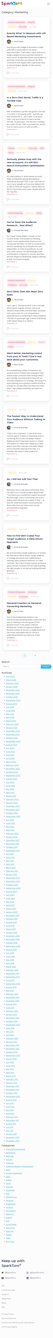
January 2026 (11, 687)
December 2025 (13, 690)
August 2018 (11, 950)
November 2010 (12, 1141)
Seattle (9, 1218)
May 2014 (10, 1032)
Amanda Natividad (21, 230)
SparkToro (10, 1228)
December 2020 (13, 878)
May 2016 (10, 991)
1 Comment (13, 396)
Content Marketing (15, 213)
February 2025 (12, 724)
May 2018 (10, 960)
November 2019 (12, 916)
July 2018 (10, 953)
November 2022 (13, 810)
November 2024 (13, 735)
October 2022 (12, 813)
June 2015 (10, 1008)
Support (5, 1294)
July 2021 (10, 854)
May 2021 (10, 861)
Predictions (12, 285)
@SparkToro (10, 1273)
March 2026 (11, 680)
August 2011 (11, 1124)
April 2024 (10, 758)
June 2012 (10, 1107)
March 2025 (11, 721)
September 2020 (13, 888)
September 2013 (13, 1056)
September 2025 (13, 700)
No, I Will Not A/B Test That (22, 479)
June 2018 (10, 957)
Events (9, 1180)
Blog (4, 1303)
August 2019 (11, 922)
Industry (11, 148)
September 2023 (13, 776)
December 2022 (13, 806)
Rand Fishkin (18, 41)
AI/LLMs (9, 1160)
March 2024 (11, 762)
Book (8, 1170)
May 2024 (10, 755)
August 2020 (11, 892)
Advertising (32, 592)
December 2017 (12, 974)
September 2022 (13, 817)
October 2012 (11, 1093)
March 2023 (11, 796)
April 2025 (10, 717)
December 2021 (12, 840)
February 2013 (12, 1079)
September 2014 (13, 1025)
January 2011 (11, 1134)
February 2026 (12, 683)
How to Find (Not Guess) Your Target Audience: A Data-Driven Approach (25, 538)
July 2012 (10, 1103)
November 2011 (12, 1120)
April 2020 (10, 905)
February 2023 (12, 799)
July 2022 (10, 820)
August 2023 (11, 779)
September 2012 (13, 1097)
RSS (3, 1307)
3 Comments (14, 135)
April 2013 (10, 1073)
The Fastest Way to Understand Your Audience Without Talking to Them (26, 419)
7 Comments (14, 516)
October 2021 (11, 847)
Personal (9, 1201)
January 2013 (11, 1083)
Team (8, 1238)
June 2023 (10, 786)
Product (42, 342)
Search (6, 661)
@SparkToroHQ (37, 1273)
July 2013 (10, 1062)
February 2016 (12, 994)
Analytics (31, 22)
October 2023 (12, 772)
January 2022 (12, 837)
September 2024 (13, 741)
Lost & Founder (8, 1290)
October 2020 (12, 885)
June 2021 (10, 857)
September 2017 (13, 977)
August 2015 (11, 1004)
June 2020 (10, 898)
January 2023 (12, 803)
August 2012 (11, 1100)
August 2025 (11, 704)
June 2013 (10, 1066)
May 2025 (10, 714)
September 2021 (13, 851)
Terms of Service (9, 1318)
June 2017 (10, 980)
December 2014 (12, 1018)
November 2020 (13, 881)
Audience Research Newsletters (19, 1166)
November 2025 (13, 694)
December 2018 (12, 936)
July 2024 (10, 748)
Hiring (8, 1184)
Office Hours (11, 1197)
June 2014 (10, 1028)
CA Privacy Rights (9, 1327)
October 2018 (12, 943)
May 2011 (9, 1131)
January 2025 (11, 728)
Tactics (10, 153)
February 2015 (12, 1011)
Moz (7, 1194)
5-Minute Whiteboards (16, 22)
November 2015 (12, 1001)
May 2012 (10, 1110)
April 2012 (10, 1114)
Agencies (9, 1156)
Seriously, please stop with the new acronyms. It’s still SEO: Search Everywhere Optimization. (26, 162)
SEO (42, 148)
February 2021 (12, 871)
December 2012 (12, 1086)
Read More (12, 68)
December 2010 (12, 1138)
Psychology (32, 148)
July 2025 (10, 707)
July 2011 (9, 1127)
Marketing (12, 27)
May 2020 (10, 902)
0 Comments (14, 73)
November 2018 (12, 939)
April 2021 (10, 864)
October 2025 (12, 697)
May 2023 (10, 789)
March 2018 (11, 967)
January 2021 (11, 875)
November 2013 (12, 1049)
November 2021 (12, 844)
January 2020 (12, 912)
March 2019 (11, 929)
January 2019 (11, 933)
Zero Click (22, 27)
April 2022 (10, 830)
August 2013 (11, 1059)
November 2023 (13, 769)
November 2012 (12, 1090)
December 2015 (12, 998)
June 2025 (10, 711)
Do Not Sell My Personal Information (18, 1323)
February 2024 (12, 765)
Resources (6, 1299)
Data (8, 1177)
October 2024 (12, 738)
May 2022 (10, 827)
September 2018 (13, 946)
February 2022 (12, 834)
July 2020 (10, 895)
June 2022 (10, 823)
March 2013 (11, 1076)
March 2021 (11, 868)
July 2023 (10, 782)
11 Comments (14, 199)
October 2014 (11, 1021)
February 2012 (12, 1117)
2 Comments (14, 329)
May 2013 (10, 1069)
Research (10, 1214)
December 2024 (13, 731)
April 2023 (10, 793)
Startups (9, 1231)
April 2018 (10, 963)
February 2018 (12, 970)
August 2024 (11, 745)
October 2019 (11, 919)
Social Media (11, 1224)
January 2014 (11, 1042)
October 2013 (11, 1052)
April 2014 (10, 1035)
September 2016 (13, 984)
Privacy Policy (8, 1314)
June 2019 (10, 926)
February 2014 (12, 1038)
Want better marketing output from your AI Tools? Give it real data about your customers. (24, 356)
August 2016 (11, 987)
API (3, 1286)
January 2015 (11, 1015)
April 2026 (10, 677)
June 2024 (10, 752)
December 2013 (12, 1045)
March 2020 (11, 909)
